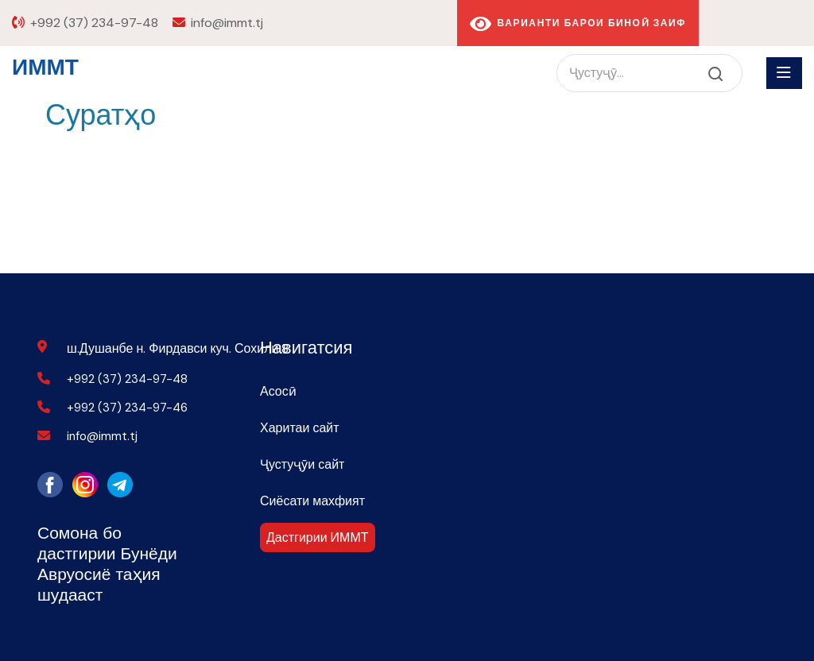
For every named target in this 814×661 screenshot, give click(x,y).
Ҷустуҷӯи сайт (302, 464)
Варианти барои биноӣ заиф (578, 23)
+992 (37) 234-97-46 (127, 408)
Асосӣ (278, 391)
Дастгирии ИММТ (317, 537)
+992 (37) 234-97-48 (94, 22)
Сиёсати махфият (312, 501)
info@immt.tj (227, 22)
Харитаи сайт (299, 427)
